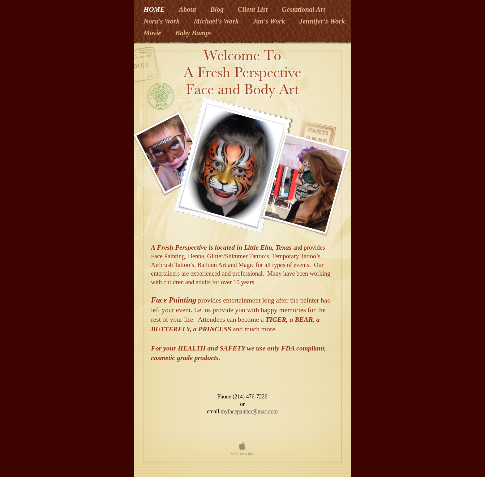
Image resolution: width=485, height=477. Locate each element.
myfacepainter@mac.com (249, 411)
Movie (153, 33)
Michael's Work (217, 21)
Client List (253, 9)
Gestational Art (303, 9)
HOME (155, 9)
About (188, 9)
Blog (217, 9)
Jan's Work (270, 21)
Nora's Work (162, 21)
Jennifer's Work (322, 21)
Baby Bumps (193, 33)
